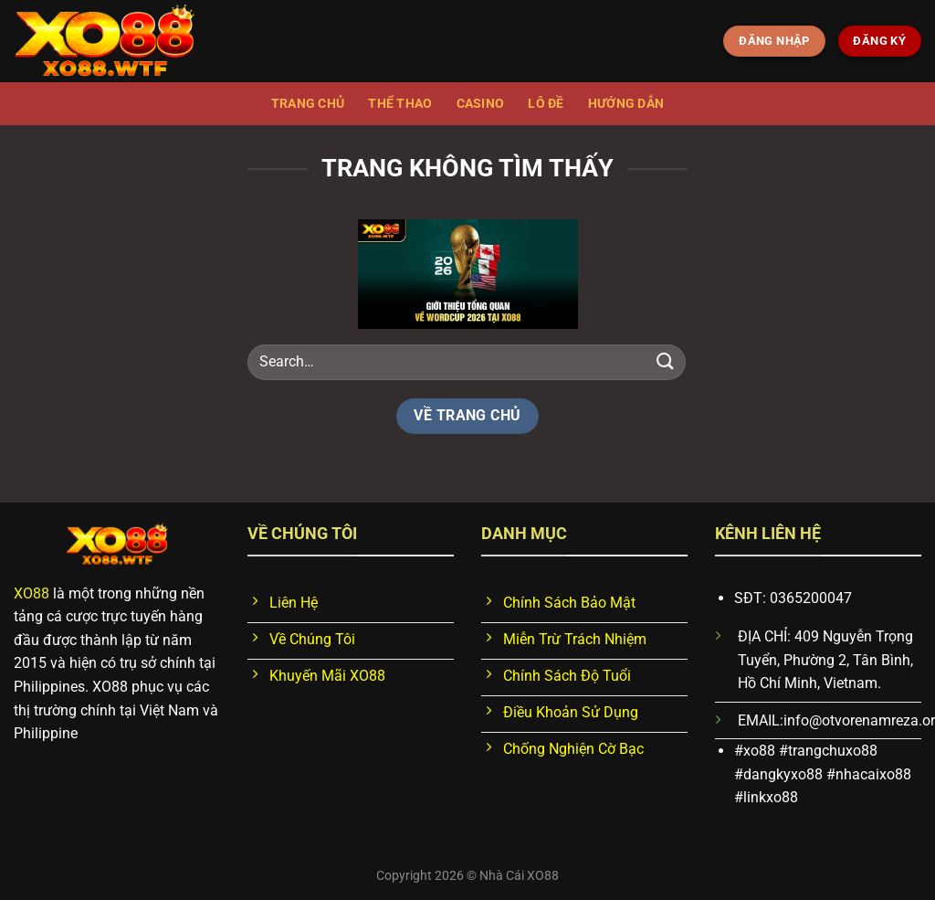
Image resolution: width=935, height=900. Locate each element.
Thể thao (400, 103)
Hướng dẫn (626, 103)
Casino (481, 103)
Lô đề (545, 103)
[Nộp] (665, 361)
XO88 (31, 593)
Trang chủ (308, 103)
